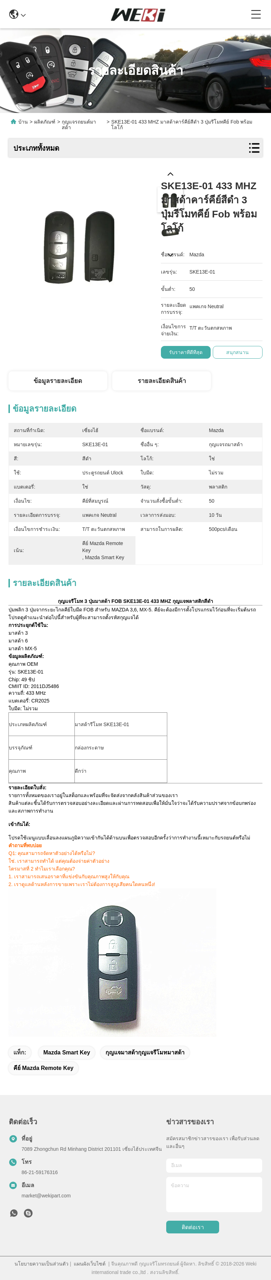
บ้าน (23, 122)
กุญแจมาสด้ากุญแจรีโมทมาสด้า (145, 1052)
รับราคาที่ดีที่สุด (186, 352)
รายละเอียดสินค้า (162, 380)
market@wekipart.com (46, 1195)
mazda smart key (66, 1052)
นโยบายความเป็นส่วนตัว (41, 1264)
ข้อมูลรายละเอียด (58, 380)
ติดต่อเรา (193, 1227)
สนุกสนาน (237, 352)
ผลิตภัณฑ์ (44, 122)
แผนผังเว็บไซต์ (90, 1264)
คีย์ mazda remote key (43, 1068)
